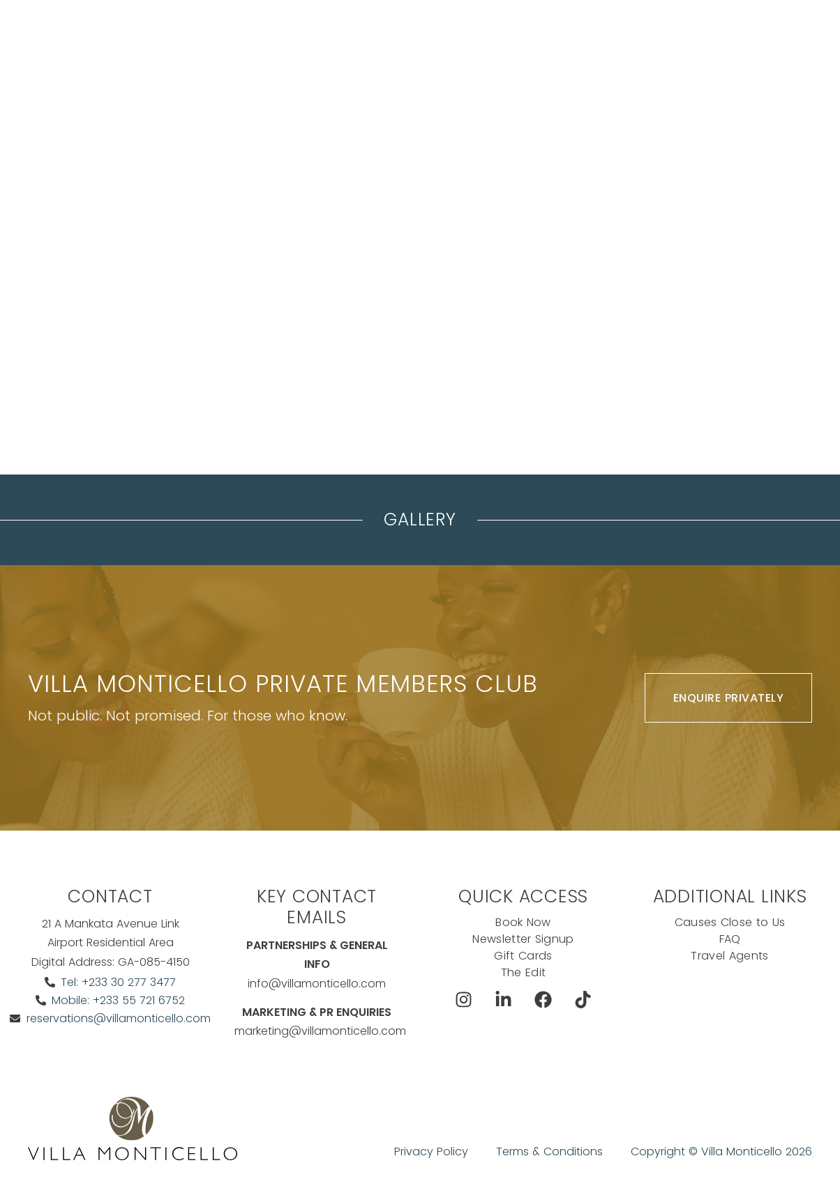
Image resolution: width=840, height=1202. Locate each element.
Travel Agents (729, 956)
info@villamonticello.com (317, 984)
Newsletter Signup (522, 939)
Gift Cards (523, 956)
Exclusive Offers (568, 38)
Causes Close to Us (730, 922)
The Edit (523, 972)
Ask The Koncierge (286, 73)
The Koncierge (420, 38)
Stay (237, 38)
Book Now (686, 38)
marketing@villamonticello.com (320, 1031)
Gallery (420, 519)
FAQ (730, 939)
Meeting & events (316, 38)
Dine (490, 38)
